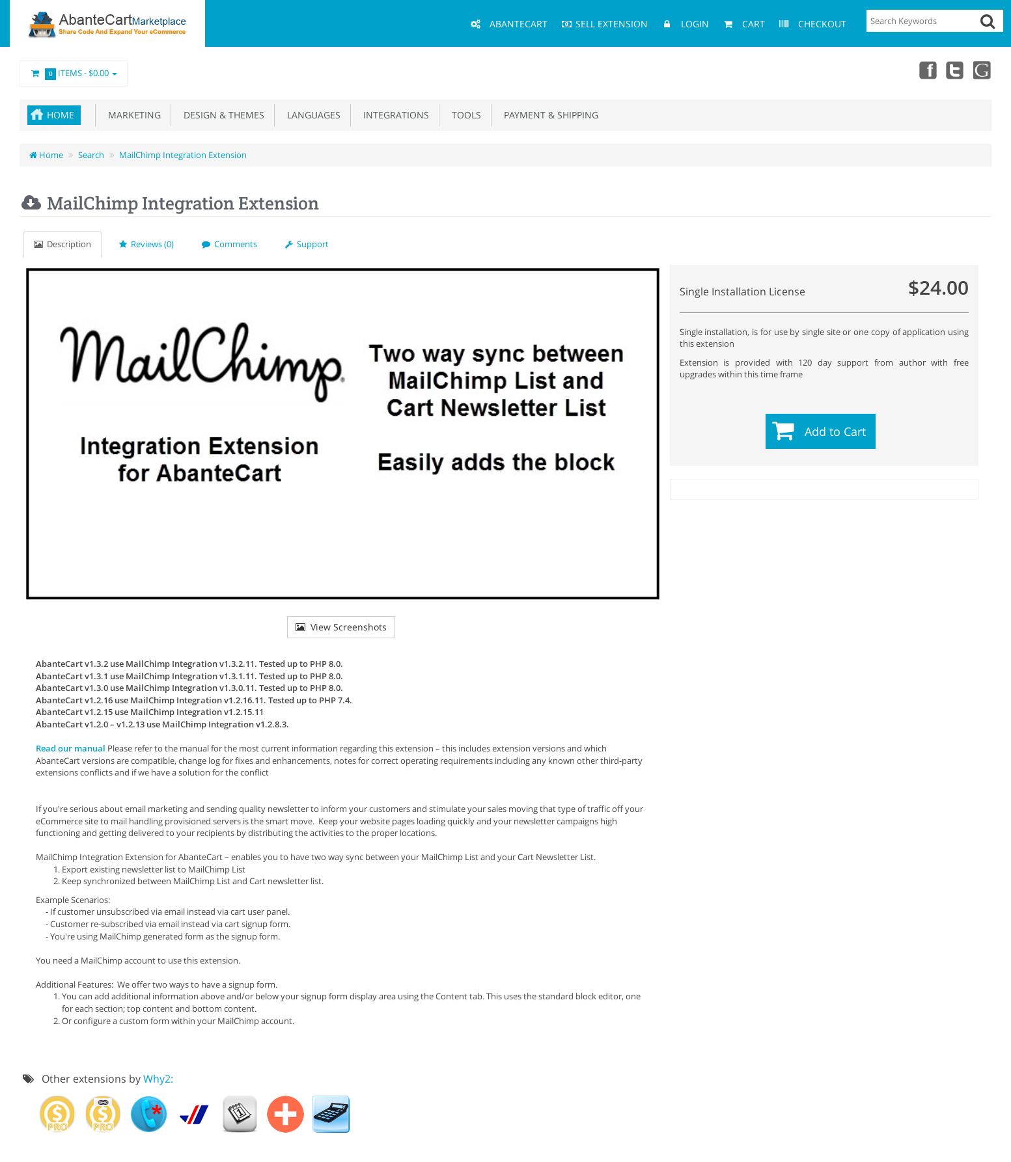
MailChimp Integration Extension (183, 155)
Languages (311, 115)
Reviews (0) (146, 244)
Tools (464, 115)
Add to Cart (835, 431)
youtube (982, 69)
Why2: (158, 1079)
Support (307, 244)
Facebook (925, 69)
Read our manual (70, 748)
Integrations (393, 115)
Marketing (132, 115)
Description (62, 244)
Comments (229, 244)
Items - (73, 73)
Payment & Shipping (548, 115)
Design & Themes (221, 115)
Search (91, 155)
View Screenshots (341, 627)
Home (60, 115)
